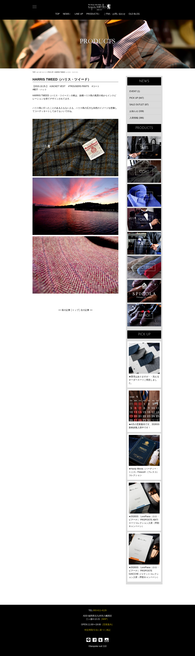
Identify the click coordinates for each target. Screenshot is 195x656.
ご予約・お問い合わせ (114, 14)
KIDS (144, 243)
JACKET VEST (58, 86)
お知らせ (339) (136, 111)
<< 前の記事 (64, 310)
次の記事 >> (86, 310)
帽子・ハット (40, 89)
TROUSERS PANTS (79, 86)
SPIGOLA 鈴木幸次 (144, 291)
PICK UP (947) (136, 98)
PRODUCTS (93, 14)
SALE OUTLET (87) (139, 104)
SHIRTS (144, 195)
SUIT (144, 147)
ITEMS (144, 267)
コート (96, 86)
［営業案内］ (107, 624)
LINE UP (79, 14)
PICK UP (50, 72)
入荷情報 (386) (136, 118)
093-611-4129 (100, 610)
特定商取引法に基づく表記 (97, 630)
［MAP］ (104, 619)
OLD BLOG (134, 14)
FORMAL (144, 219)
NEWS (67, 14)
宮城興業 (144, 315)
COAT (144, 171)
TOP (57, 14)
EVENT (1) (134, 91)
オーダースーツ (41, 72)
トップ (75, 310)
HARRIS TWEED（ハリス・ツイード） (67, 72)
